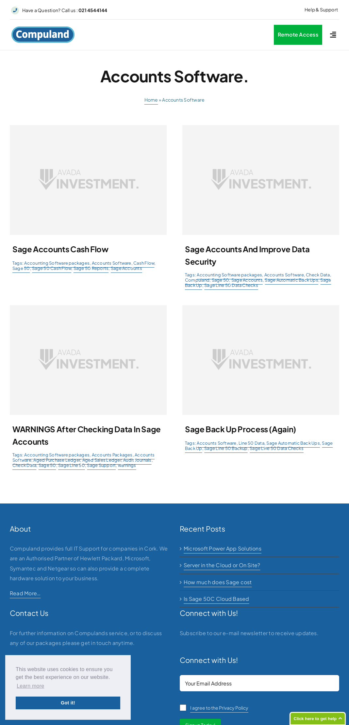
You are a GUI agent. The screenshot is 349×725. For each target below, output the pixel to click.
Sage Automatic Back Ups (291, 280)
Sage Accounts (126, 268)
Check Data (318, 274)
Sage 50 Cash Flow (51, 268)
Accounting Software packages (57, 263)
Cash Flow (143, 263)
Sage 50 (21, 268)
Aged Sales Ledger (101, 460)
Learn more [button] (30, 686)
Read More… (25, 593)
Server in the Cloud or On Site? (222, 565)
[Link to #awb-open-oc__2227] (333, 34)
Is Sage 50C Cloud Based (216, 598)
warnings (127, 465)
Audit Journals (137, 460)
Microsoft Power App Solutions (222, 548)
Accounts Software (111, 263)
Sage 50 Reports (91, 268)
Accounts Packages (112, 454)
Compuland (197, 280)
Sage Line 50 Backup (226, 448)
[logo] (43, 28)
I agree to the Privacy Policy (219, 708)
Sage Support (101, 465)
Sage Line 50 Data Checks (231, 285)
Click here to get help (315, 718)
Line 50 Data (251, 443)
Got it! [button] (68, 702)
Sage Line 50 (71, 465)
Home (151, 100)
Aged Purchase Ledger (56, 460)
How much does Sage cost (218, 582)
